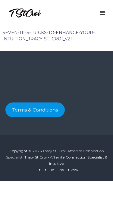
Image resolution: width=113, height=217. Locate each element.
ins (61, 170)
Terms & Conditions (35, 110)
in (52, 170)
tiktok (73, 170)
